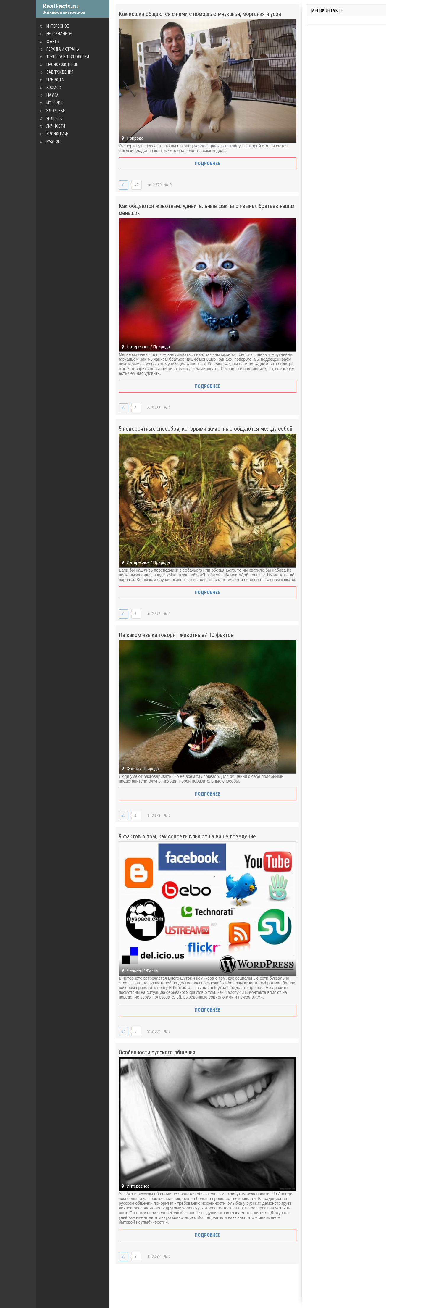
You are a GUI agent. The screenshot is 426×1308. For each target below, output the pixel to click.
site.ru (72, 9)
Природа (55, 80)
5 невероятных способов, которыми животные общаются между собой (205, 428)
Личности (55, 126)
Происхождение (62, 64)
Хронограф (57, 133)
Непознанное (59, 33)
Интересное (57, 26)
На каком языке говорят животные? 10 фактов (176, 634)
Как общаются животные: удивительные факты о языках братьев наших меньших (207, 209)
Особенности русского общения (157, 1052)
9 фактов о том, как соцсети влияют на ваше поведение (187, 836)
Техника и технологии (67, 56)
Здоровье (55, 110)
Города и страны (63, 49)
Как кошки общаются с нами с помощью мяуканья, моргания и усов (200, 13)
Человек (54, 118)
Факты (52, 41)
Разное (53, 141)
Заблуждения (59, 72)
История (54, 103)
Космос (53, 87)
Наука (52, 95)
